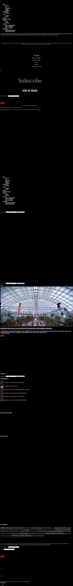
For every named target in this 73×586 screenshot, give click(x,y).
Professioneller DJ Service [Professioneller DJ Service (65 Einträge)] (55, 533)
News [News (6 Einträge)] (43, 533)
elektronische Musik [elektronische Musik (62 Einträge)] (62, 530)
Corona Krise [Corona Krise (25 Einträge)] (13, 529)
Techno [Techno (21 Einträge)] (38, 535)
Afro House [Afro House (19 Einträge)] (48, 528)
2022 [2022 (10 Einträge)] (30, 527)
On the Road (33, 331)
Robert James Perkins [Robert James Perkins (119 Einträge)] (22, 535)
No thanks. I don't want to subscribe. (30, 105)
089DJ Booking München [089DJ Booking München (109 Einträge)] (11, 528)
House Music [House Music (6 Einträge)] (35, 531)
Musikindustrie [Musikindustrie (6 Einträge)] (6, 533)
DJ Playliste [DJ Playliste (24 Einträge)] (38, 529)
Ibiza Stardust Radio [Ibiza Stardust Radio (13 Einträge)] (43, 531)
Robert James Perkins (34, 332)
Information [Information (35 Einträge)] (52, 531)
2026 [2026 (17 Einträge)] (43, 527)
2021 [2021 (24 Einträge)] (27, 528)
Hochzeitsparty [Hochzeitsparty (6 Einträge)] (27, 531)
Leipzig (69, 331)
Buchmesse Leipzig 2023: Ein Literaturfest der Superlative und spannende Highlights (26, 328)
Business (18, 331)
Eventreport (27, 331)
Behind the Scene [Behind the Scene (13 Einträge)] (4, 529)
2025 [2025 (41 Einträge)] (40, 528)
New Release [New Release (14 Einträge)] (39, 533)
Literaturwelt (18, 332)
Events (36, 62)
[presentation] (9, 100)
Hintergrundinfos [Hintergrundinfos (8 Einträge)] (20, 531)
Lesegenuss (2, 332)
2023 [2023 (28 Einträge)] (32, 528)
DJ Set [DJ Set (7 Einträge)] (53, 529)
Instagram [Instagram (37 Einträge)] (59, 531)
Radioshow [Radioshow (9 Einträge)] (9, 535)
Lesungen (8, 332)
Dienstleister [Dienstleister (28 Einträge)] (26, 529)
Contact (36, 64)
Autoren (43, 331)
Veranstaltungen (42, 332)
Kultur (66, 331)
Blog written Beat (36, 58)
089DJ (1, 285)
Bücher (47, 331)
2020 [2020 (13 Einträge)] (24, 527)
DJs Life (22, 331)
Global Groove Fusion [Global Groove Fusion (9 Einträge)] (12, 531)
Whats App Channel (36, 66)
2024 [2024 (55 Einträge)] (36, 528)
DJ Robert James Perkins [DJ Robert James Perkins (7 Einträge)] (47, 529)
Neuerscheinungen (25, 332)
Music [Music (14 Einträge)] (42, 535)
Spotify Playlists (36, 60)
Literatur (12, 332)
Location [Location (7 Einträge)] (65, 531)
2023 (40, 331)
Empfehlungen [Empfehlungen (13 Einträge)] (4, 531)
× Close (2, 585)
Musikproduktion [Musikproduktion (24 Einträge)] (15, 533)
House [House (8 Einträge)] (31, 531)
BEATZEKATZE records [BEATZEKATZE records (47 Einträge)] (63, 528)
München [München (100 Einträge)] (24, 533)
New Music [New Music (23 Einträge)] (32, 533)
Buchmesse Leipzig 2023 (54, 331)
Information (61, 331)
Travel (37, 331)
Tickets (1, 387)
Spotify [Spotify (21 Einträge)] (34, 535)
